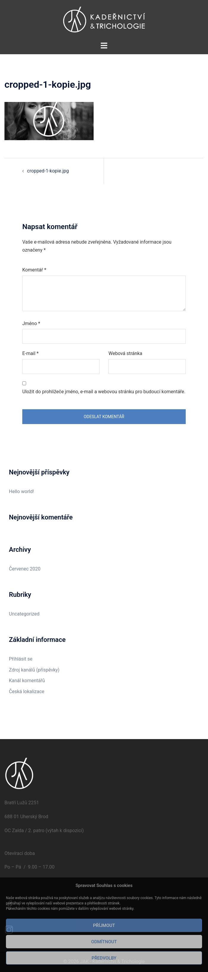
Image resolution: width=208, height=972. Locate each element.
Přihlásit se (20, 659)
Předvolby (104, 958)
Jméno (31, 323)
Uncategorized (24, 614)
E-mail (30, 353)
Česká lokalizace (26, 691)
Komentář (34, 270)
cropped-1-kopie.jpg (48, 171)
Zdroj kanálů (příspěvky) (34, 670)
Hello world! (21, 491)
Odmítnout (104, 941)
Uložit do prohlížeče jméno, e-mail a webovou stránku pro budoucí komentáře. (103, 391)
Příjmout (104, 925)
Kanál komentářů (27, 680)
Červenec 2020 (24, 569)
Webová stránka (125, 353)
